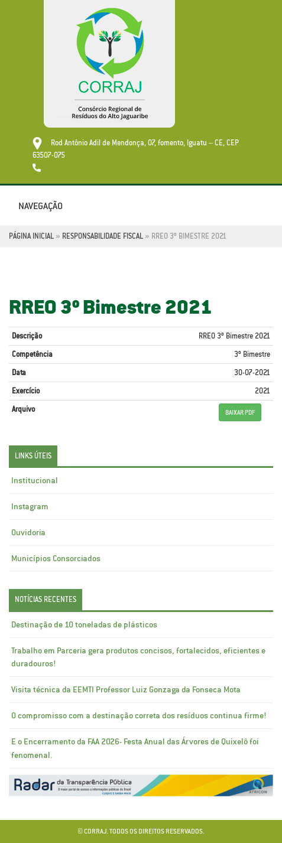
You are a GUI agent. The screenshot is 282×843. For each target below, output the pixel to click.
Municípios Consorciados (56, 558)
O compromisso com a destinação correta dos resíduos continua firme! (138, 715)
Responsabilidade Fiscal (102, 236)
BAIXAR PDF (240, 412)
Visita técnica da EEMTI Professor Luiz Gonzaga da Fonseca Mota (126, 689)
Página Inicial (31, 236)
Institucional (34, 480)
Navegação (40, 205)
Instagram (29, 506)
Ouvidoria (28, 532)
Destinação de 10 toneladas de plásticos (84, 624)
